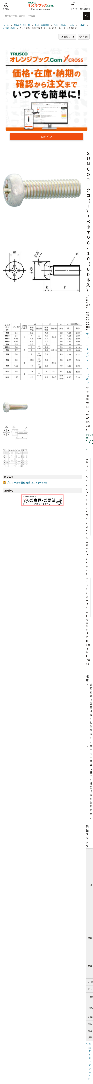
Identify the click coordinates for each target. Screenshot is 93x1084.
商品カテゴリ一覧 (22, 25)
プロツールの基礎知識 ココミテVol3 (26, 482)
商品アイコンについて (89, 1059)
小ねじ (82, 25)
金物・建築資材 (42, 25)
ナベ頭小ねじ (9, 28)
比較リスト (67, 36)
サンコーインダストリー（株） (88, 356)
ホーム (6, 25)
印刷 (83, 36)
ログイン (74, 6)
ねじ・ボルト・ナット (64, 25)
